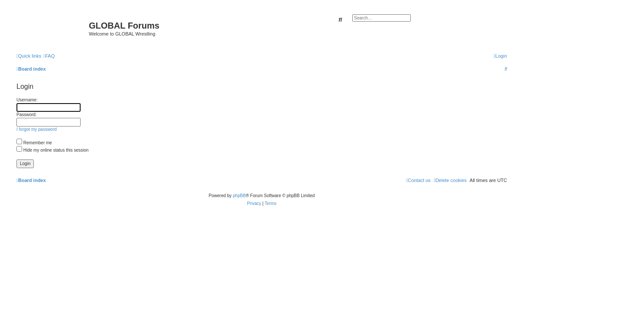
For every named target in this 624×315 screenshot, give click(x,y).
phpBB (239, 195)
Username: (27, 99)
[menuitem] (49, 56)
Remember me (34, 142)
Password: (26, 114)
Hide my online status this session (52, 150)
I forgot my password (36, 129)
